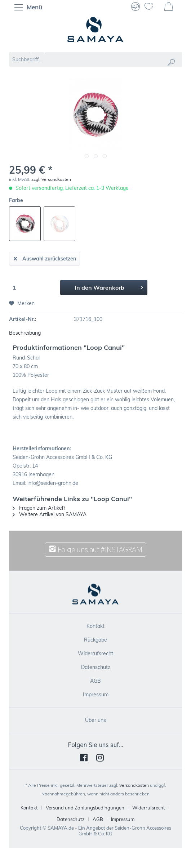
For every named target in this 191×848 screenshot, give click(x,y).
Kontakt (95, 626)
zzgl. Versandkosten (51, 179)
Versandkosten (134, 785)
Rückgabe (95, 640)
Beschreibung (25, 333)
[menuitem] (30, 7)
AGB (95, 681)
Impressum (95, 694)
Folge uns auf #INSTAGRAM (95, 549)
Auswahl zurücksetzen (45, 257)
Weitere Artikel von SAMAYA (49, 514)
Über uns (95, 720)
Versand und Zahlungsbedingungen (85, 808)
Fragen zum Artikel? (39, 508)
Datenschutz (95, 667)
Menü (28, 7)
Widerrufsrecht (95, 653)
